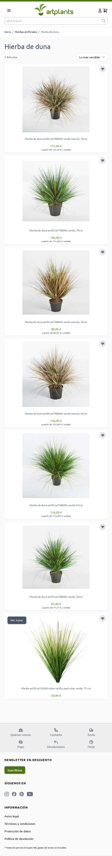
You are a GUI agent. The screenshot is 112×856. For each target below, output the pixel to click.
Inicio (7, 31)
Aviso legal (11, 816)
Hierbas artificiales (26, 31)
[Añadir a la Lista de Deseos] (102, 68)
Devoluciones (56, 744)
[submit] (104, 20)
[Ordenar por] (92, 57)
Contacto (56, 732)
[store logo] (55, 10)
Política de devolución (18, 838)
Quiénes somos (20, 732)
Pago (20, 744)
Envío (91, 732)
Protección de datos (17, 831)
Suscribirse (14, 770)
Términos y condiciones (19, 823)
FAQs (91, 744)
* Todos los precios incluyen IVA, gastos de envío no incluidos (35, 847)
